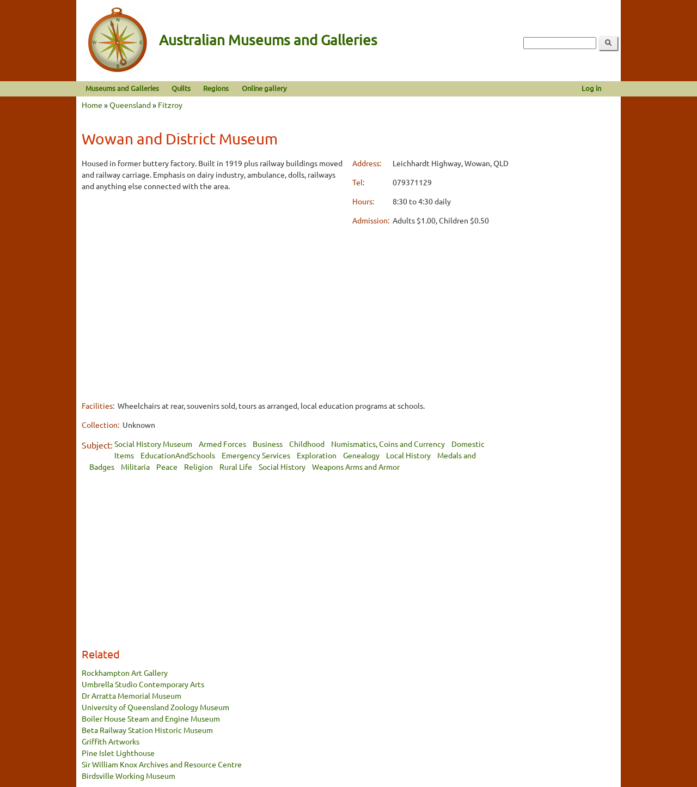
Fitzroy (170, 105)
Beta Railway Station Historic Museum (147, 730)
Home (92, 105)
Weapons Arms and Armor (356, 466)
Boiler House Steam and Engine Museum (151, 718)
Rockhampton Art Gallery (125, 672)
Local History (408, 455)
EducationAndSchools (177, 455)
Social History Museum (153, 444)
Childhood (307, 444)
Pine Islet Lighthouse (118, 753)
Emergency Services (256, 455)
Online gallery (264, 88)
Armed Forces (222, 444)
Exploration (317, 455)
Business (268, 444)
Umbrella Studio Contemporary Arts (143, 684)
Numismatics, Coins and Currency (388, 444)
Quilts (181, 88)
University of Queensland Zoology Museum (155, 707)
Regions (216, 88)
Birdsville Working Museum (128, 775)
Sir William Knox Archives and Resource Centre (162, 764)
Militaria (135, 466)
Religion (198, 466)
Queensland (130, 105)
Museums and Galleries (122, 88)
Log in (591, 88)
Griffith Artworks (110, 741)
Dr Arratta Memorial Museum (131, 695)
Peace (167, 466)
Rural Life (235, 466)
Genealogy (361, 455)
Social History (282, 466)
